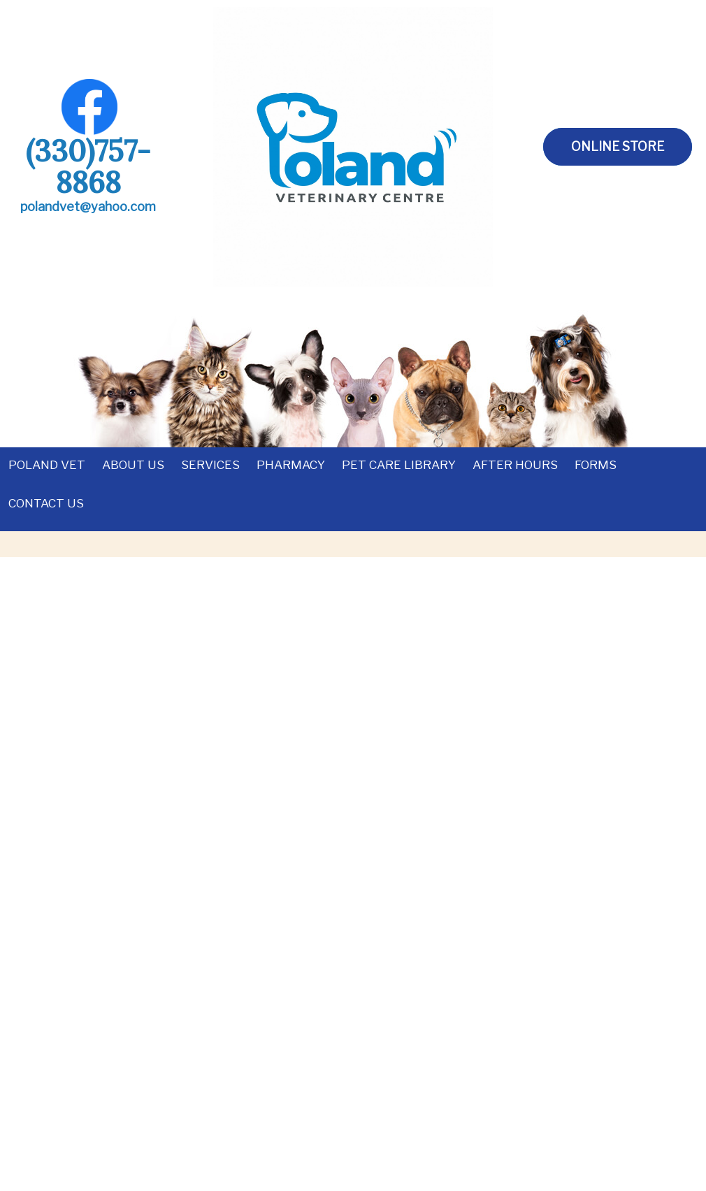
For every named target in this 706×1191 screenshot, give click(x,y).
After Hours (515, 465)
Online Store (617, 146)
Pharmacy (291, 465)
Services (210, 465)
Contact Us (46, 503)
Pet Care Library (399, 465)
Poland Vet (46, 465)
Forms (596, 465)
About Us (133, 465)
